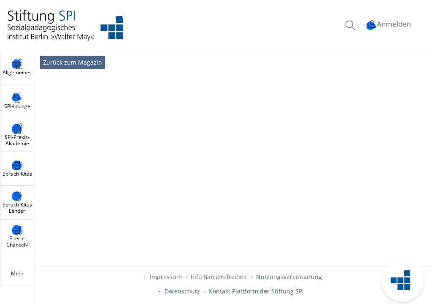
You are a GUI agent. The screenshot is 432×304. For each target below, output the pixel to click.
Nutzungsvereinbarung (289, 277)
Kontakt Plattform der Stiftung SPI (256, 291)
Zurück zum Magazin (72, 62)
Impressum (166, 277)
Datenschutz (182, 291)
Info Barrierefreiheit (219, 277)
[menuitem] (351, 25)
